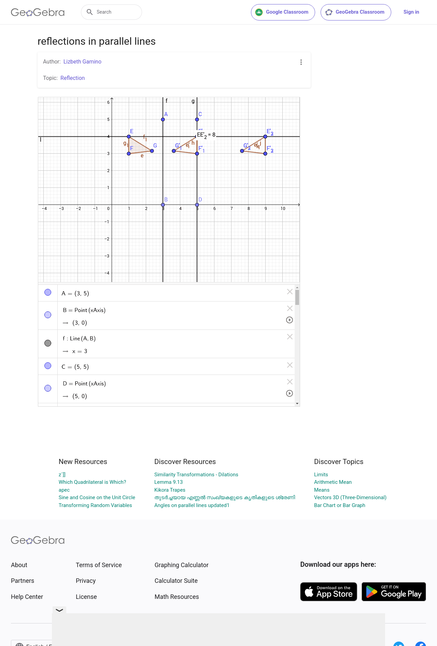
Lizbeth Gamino (82, 61)
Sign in (411, 12)
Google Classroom (281, 12)
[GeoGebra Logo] (38, 12)
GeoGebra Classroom (354, 12)
